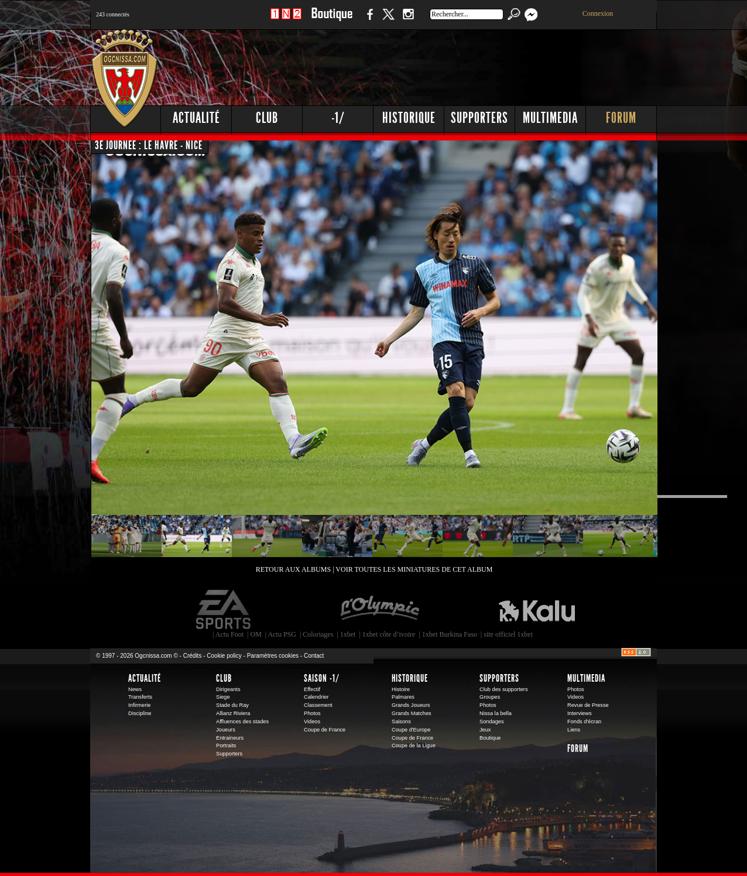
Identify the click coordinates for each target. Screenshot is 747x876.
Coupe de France (324, 730)
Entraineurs (230, 738)
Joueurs (225, 730)
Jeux (485, 730)
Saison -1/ (322, 678)
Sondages (491, 721)
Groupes (489, 697)
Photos (312, 713)
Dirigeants (228, 689)
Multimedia (550, 117)
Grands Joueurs (411, 705)
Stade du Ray (232, 705)
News (135, 689)
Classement (318, 705)
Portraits (226, 745)
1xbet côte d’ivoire (389, 634)
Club (267, 117)
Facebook (368, 20)
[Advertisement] (444, 64)
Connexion (598, 13)
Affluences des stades (242, 721)
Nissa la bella (495, 713)
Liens (573, 730)
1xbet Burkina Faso (449, 634)
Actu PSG (282, 634)
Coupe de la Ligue (414, 745)
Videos (312, 721)
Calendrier (316, 697)
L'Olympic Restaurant (379, 609)
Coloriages (318, 634)
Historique (409, 117)
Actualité (196, 117)
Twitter (388, 20)
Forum (621, 117)
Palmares (403, 697)
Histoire (401, 689)
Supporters (479, 117)
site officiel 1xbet (508, 634)
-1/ (338, 117)
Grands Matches (411, 713)
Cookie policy (224, 655)
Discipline (139, 713)
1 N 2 (286, 20)
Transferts (140, 697)
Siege (223, 697)
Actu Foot (229, 634)
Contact (314, 655)
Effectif (312, 689)
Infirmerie (139, 705)
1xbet (348, 634)
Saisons (401, 721)
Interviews (579, 713)
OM (255, 634)
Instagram (408, 20)
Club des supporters (503, 689)
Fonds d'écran (584, 721)
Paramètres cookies (273, 655)
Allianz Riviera (233, 713)
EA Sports (224, 609)
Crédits (192, 655)
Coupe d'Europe (411, 730)
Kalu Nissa (537, 609)
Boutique (331, 20)
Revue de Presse (588, 705)
